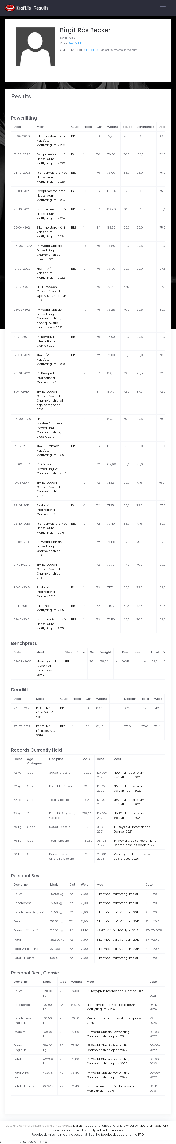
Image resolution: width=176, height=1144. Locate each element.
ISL (73, 154)
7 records (91, 50)
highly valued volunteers (105, 1130)
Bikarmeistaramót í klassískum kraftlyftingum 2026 (51, 140)
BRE (74, 136)
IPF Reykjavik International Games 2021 (46, 341)
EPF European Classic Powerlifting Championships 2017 (51, 489)
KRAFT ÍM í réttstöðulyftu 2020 (46, 712)
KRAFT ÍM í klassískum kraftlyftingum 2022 (51, 273)
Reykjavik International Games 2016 (46, 592)
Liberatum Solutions (154, 1125)
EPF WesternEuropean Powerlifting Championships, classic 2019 (50, 428)
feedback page (113, 1134)
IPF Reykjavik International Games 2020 (46, 377)
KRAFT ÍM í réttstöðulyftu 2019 (46, 730)
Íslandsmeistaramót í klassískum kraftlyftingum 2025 (52, 177)
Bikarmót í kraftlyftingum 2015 (50, 608)
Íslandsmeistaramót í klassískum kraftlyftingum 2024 (52, 213)
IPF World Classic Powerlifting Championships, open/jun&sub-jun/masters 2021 (49, 318)
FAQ (141, 1134)
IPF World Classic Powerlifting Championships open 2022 (49, 252)
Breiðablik (75, 43)
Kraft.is (77, 1125)
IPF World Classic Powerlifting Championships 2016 (49, 549)
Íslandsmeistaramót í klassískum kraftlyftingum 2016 (52, 528)
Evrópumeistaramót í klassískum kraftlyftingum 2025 (51, 195)
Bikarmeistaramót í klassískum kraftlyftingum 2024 (51, 232)
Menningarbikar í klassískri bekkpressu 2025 (48, 668)
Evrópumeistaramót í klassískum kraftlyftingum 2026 (51, 158)
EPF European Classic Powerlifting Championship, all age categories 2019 (51, 400)
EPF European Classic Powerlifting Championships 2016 (51, 571)
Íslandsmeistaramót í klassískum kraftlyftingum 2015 (52, 624)
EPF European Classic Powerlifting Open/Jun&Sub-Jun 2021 (51, 294)
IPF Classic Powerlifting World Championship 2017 (51, 468)
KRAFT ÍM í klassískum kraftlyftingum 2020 (51, 359)
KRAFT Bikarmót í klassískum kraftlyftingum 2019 (50, 450)
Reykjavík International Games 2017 (46, 509)
